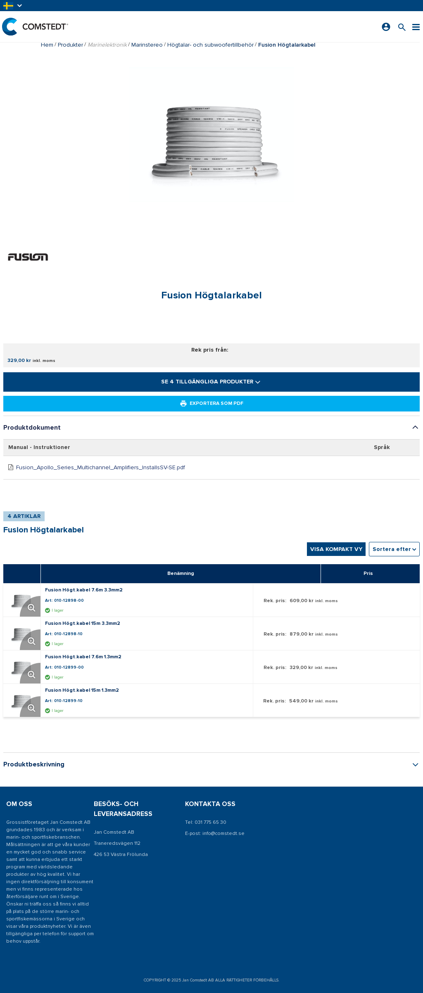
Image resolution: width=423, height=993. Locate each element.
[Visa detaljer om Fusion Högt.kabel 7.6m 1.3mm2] (23, 666)
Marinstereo (147, 44)
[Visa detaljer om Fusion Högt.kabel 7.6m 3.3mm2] (23, 600)
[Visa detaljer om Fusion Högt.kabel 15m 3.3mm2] (23, 633)
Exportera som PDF (211, 403)
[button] (13, 5)
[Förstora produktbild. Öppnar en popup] (30, 606)
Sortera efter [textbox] (392, 549)
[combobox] (394, 549)
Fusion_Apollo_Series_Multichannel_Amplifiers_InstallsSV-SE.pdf (100, 467)
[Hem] (35, 26)
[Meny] (416, 27)
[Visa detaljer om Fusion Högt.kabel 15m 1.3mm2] (23, 700)
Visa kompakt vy (336, 549)
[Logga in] (386, 27)
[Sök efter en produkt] (402, 27)
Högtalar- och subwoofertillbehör (210, 44)
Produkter (70, 44)
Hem (47, 44)
